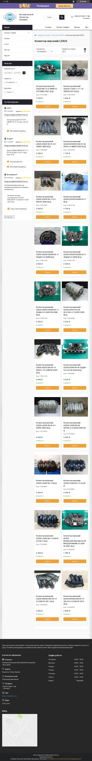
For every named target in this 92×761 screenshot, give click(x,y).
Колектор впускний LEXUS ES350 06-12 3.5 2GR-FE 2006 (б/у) (46, 199)
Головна (48, 27)
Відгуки (7, 55)
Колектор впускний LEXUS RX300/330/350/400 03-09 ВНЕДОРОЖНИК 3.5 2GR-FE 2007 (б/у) (74, 541)
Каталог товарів (63, 27)
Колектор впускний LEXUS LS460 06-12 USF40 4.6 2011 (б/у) (47, 538)
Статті (6, 44)
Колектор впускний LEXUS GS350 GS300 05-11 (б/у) (74, 199)
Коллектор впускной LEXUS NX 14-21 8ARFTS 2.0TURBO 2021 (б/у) (46, 88)
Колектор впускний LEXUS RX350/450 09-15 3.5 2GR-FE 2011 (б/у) (46, 598)
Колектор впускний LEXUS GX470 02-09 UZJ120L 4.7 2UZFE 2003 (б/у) (73, 311)
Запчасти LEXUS (58, 35)
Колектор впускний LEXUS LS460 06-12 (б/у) (46, 481)
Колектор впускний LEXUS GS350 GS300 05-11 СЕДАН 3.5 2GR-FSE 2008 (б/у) (47, 311)
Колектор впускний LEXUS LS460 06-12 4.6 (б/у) (74, 483)
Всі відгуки (9, 217)
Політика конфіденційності (73, 759)
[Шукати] (61, 17)
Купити (47, 106)
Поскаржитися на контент (56, 759)
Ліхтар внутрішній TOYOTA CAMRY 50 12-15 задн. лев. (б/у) (17, 122)
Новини (7, 38)
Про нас (77, 27)
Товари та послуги (44, 35)
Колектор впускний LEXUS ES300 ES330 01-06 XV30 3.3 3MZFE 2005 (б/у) (74, 144)
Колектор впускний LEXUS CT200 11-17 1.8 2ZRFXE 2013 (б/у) (73, 88)
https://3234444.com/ (9, 696)
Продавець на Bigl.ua (46, 757)
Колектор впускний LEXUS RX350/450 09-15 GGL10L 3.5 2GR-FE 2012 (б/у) (73, 600)
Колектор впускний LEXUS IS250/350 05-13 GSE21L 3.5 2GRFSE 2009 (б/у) (46, 369)
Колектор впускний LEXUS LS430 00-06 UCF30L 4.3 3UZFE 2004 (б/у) (74, 427)
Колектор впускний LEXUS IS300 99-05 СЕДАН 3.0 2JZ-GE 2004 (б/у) (74, 367)
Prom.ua (56, 755)
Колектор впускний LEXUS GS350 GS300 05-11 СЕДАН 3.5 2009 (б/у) (74, 254)
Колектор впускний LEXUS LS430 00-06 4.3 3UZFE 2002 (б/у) (45, 425)
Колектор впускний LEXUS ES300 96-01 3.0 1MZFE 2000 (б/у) (46, 144)
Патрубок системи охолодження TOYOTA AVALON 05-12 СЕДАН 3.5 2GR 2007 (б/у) (17, 199)
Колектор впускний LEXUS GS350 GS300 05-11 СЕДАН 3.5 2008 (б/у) (47, 254)
